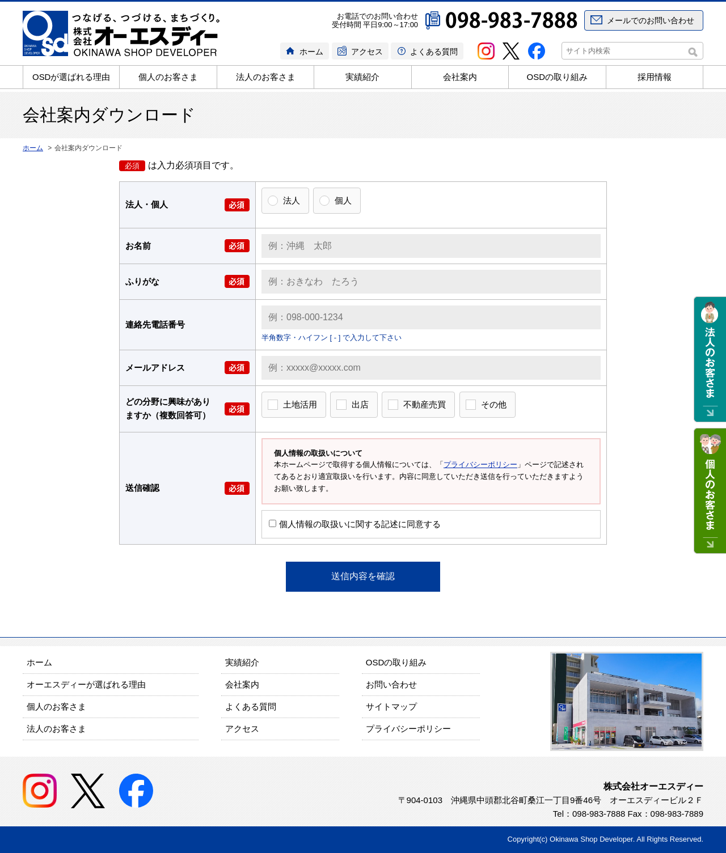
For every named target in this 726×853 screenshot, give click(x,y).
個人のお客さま (168, 77)
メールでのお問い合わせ (650, 20)
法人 (291, 200)
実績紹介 (362, 77)
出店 (360, 404)
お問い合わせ (391, 684)
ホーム (311, 51)
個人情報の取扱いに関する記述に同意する (355, 524)
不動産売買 (424, 404)
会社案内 (460, 77)
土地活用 (300, 404)
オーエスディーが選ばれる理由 (86, 684)
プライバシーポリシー (480, 464)
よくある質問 (434, 51)
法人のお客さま (266, 77)
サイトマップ (391, 706)
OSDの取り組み (557, 77)
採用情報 (655, 77)
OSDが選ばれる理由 (71, 77)
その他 (493, 404)
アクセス (367, 51)
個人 (343, 200)
